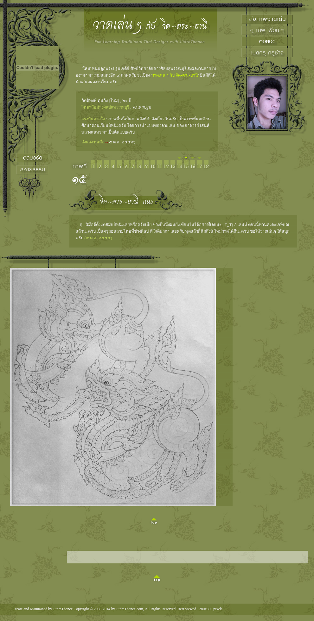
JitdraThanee (63, 609)
